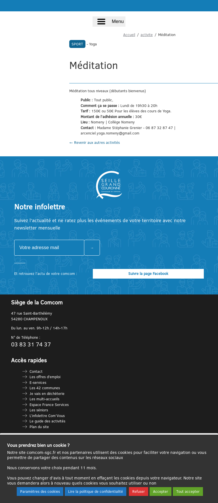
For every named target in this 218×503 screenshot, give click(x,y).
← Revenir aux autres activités (94, 142)
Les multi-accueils (44, 398)
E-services (38, 382)
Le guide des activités (47, 421)
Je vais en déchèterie (47, 393)
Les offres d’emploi (45, 376)
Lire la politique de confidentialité (95, 491)
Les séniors (39, 409)
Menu (118, 21)
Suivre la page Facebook (148, 273)
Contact (36, 371)
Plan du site (39, 426)
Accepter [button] (160, 491)
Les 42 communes (45, 387)
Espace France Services (49, 404)
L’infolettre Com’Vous (47, 415)
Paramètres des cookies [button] (40, 491)
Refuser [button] (138, 491)
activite (147, 34)
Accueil (129, 34)
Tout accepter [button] (188, 491)
